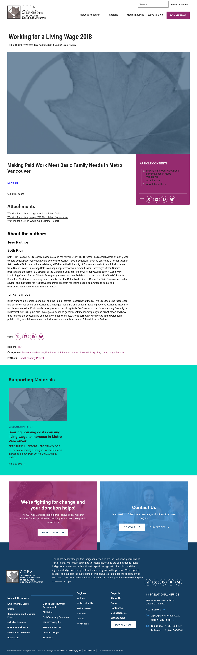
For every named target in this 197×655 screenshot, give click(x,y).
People (114, 603)
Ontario (80, 618)
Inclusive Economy (16, 622)
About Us (116, 598)
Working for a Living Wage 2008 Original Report (33, 220)
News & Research (90, 14)
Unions (10, 608)
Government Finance (17, 627)
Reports (120, 352)
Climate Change (51, 632)
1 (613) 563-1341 (173, 625)
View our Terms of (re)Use (70, 650)
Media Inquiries (135, 14)
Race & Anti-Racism (52, 627)
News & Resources (18, 598)
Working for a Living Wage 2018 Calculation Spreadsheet (37, 217)
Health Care (13, 637)
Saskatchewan (84, 608)
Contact (183, 4)
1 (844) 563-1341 (174, 630)
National (81, 598)
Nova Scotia (83, 623)
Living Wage (108, 352)
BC (20, 346)
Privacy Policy (89, 650)
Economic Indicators (33, 352)
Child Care (48, 612)
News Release (26, 426)
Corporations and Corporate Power (21, 615)
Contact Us (117, 608)
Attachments (153, 180)
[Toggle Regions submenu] (121, 14)
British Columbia (85, 603)
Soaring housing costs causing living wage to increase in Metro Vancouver (35, 436)
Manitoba (81, 613)
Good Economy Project (31, 358)
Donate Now (178, 15)
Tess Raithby (40, 44)
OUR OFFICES (159, 527)
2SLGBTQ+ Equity (52, 622)
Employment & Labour (57, 352)
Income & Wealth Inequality (86, 352)
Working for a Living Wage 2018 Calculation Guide (34, 213)
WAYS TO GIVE (53, 532)
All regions (153, 609)
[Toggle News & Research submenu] (104, 14)
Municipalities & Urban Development (54, 605)
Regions (113, 14)
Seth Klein (52, 44)
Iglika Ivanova (69, 44)
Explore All (47, 637)
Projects (115, 593)
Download (12, 182)
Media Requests (119, 612)
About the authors (156, 184)
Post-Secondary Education (56, 617)
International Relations (18, 632)
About (173, 4)
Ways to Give (155, 14)
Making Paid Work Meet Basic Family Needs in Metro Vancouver (162, 173)
